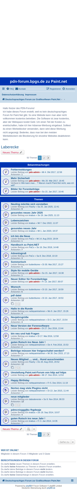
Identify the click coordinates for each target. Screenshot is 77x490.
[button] (48, 158)
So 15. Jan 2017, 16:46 (53, 191)
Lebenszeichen (20, 220)
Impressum (31, 94)
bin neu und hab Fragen (25, 333)
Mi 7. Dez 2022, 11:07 (48, 223)
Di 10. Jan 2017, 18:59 (53, 289)
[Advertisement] (38, 38)
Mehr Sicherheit (20, 178)
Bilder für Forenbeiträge (25, 189)
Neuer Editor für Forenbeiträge (29, 279)
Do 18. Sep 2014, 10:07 (49, 412)
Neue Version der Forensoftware (30, 325)
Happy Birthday (20, 380)
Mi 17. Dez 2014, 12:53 (53, 375)
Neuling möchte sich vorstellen (29, 204)
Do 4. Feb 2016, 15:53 (58, 345)
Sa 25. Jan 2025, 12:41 (48, 207)
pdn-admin (34, 172)
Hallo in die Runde (22, 308)
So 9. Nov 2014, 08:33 (54, 399)
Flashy (32, 207)
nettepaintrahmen (37, 311)
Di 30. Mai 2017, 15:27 (53, 264)
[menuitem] (10, 89)
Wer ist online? (10, 450)
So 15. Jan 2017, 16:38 (53, 273)
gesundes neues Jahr (24, 228)
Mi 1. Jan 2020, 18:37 (48, 231)
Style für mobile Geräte (24, 270)
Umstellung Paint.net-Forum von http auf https (38, 372)
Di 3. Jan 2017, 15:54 (57, 320)
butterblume (34, 264)
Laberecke (10, 147)
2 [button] (44, 158)
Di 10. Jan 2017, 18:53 (53, 298)
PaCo (31, 239)
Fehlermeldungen (21, 169)
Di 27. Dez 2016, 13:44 (53, 328)
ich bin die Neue (20, 236)
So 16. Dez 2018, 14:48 (48, 247)
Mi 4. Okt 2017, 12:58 (52, 172)
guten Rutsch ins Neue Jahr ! (28, 342)
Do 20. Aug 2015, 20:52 (48, 362)
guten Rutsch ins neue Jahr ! (28, 418)
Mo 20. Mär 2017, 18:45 (53, 181)
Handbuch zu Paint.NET (25, 244)
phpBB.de (51, 488)
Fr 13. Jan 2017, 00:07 (52, 281)
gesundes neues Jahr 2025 (27, 212)
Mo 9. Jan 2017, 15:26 (58, 311)
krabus (32, 215)
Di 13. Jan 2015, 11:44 (58, 391)
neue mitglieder (20, 396)
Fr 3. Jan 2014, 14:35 (48, 421)
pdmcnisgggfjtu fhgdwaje (26, 409)
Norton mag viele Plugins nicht (29, 388)
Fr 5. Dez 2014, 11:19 (58, 383)
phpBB (29, 486)
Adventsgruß (18, 253)
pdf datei (16, 295)
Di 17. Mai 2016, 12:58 (48, 336)
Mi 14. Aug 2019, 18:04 (47, 239)
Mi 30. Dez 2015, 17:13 (58, 353)
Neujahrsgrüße (20, 317)
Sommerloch (18, 261)
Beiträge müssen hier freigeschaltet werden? (37, 350)
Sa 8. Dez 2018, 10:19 (47, 256)
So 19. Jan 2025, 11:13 (48, 215)
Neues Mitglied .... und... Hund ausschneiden (37, 359)
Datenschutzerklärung (13, 94)
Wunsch (16, 286)
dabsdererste (35, 399)
